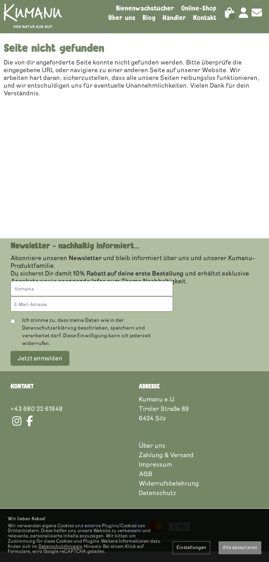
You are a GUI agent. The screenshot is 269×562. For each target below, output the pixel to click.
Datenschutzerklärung (49, 338)
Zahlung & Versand (166, 465)
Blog (149, 17)
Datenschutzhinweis (60, 546)
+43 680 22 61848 (37, 419)
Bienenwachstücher (145, 8)
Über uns (122, 17)
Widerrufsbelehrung (169, 494)
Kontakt (204, 17)
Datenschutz (157, 503)
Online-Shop (198, 8)
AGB (145, 484)
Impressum (155, 475)
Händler (174, 17)
